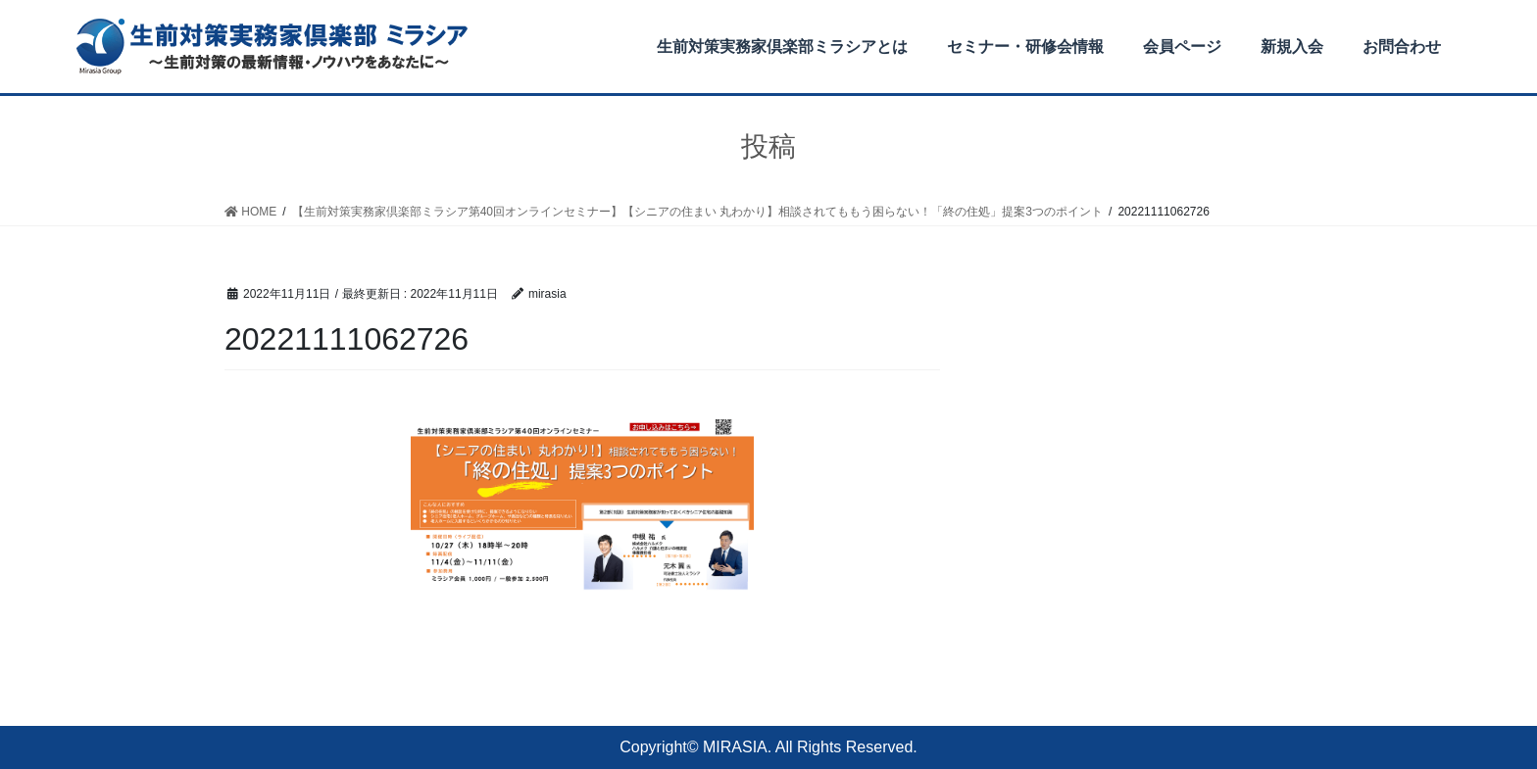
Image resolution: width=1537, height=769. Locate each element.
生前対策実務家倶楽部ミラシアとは (782, 46)
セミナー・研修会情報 (1025, 46)
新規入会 (1292, 46)
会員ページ (1182, 46)
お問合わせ (1402, 46)
